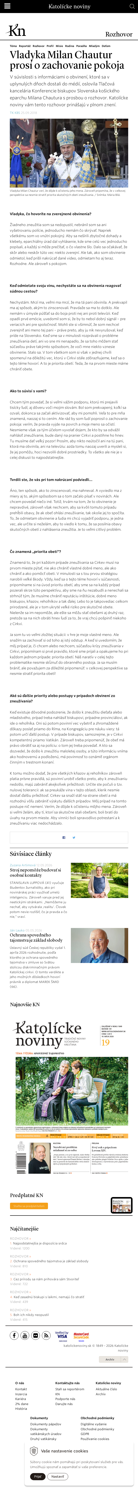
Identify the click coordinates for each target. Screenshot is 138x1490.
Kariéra (20, 1399)
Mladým (97, 46)
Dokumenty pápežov (45, 1424)
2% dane (21, 1404)
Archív (110, 1359)
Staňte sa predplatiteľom (29, 1206)
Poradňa (84, 46)
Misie (61, 46)
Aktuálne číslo (106, 1389)
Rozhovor (39, 46)
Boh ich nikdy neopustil (31, 1315)
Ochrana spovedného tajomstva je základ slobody (51, 1261)
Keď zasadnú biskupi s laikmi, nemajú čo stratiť (49, 1297)
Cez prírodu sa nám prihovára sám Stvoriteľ (46, 1279)
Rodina (72, 46)
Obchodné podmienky (97, 1429)
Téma (13, 46)
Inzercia (21, 1394)
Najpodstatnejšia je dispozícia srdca (40, 1243)
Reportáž (25, 46)
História (21, 1408)
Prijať (37, 1476)
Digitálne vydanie (94, 1424)
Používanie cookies (95, 1439)
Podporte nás (65, 1399)
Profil (52, 46)
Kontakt (21, 1389)
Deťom (109, 46)
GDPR (85, 1434)
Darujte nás (64, 1404)
